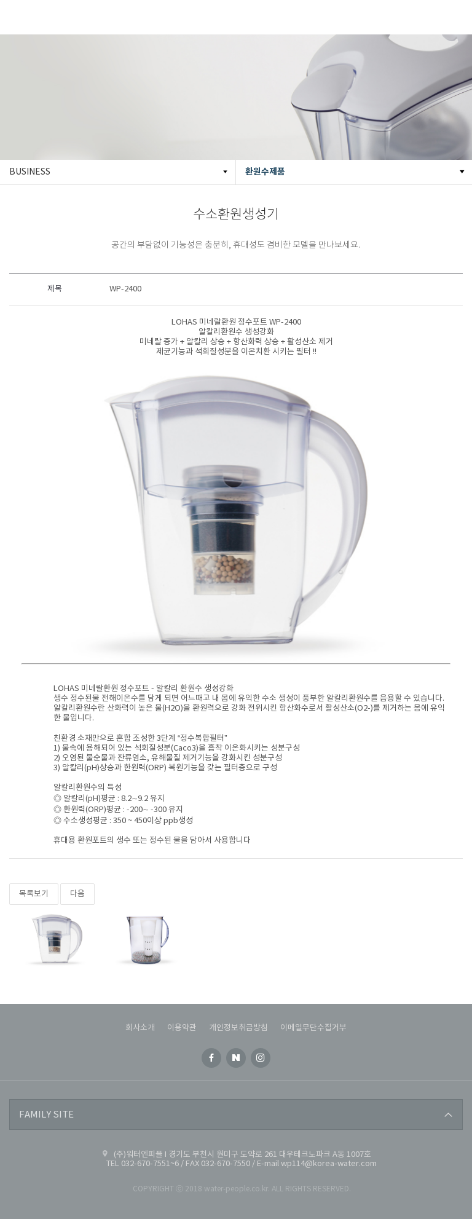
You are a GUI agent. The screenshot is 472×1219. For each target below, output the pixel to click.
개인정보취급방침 (238, 1028)
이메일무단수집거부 (313, 1028)
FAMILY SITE (46, 1115)
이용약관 (182, 1028)
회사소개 (140, 1028)
